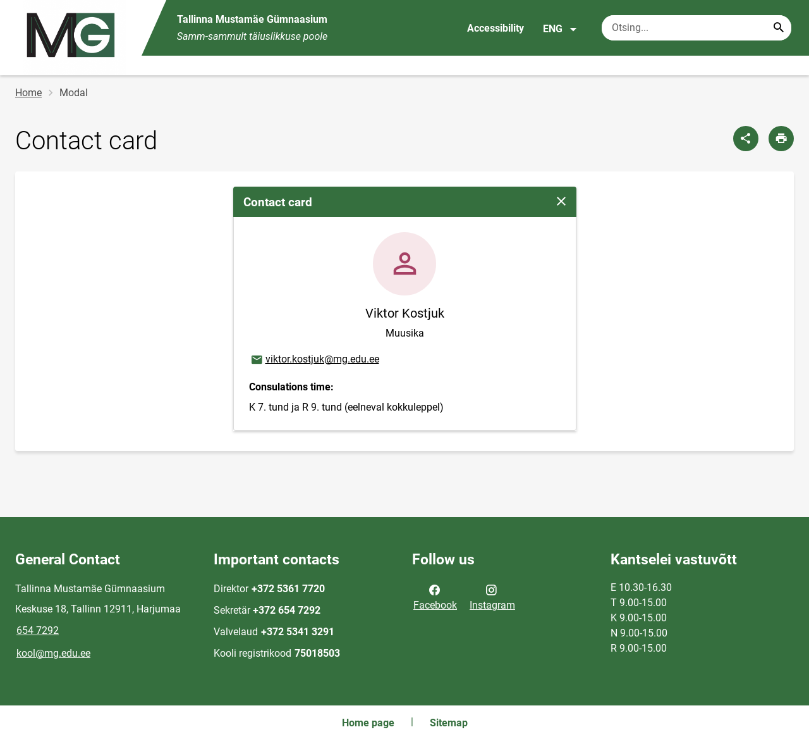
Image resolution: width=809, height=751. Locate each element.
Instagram (492, 596)
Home (28, 93)
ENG (560, 29)
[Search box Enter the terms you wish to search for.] (696, 27)
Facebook (435, 596)
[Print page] (781, 138)
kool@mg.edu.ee (53, 653)
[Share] (745, 138)
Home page (368, 723)
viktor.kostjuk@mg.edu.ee (314, 360)
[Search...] (778, 28)
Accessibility (495, 28)
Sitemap (449, 723)
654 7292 (37, 630)
